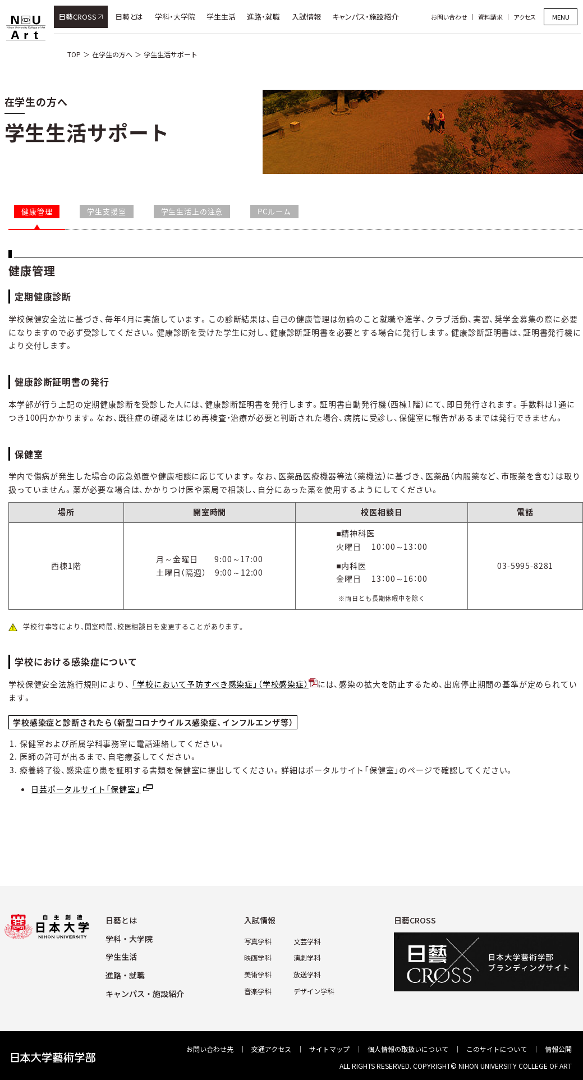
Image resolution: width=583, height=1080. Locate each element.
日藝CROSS (80, 16)
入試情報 (308, 16)
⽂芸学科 (306, 941)
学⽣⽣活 (121, 956)
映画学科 (257, 957)
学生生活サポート (171, 54)
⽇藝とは (121, 920)
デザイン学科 (313, 990)
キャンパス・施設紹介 (367, 16)
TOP (74, 54)
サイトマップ (329, 1049)
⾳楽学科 (257, 990)
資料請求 (492, 16)
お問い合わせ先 (209, 1049)
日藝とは (131, 16)
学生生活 (223, 16)
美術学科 (257, 973)
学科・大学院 (177, 16)
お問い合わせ (451, 16)
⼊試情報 (260, 920)
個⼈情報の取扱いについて (408, 1049)
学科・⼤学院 (129, 938)
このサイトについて (496, 1049)
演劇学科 (306, 957)
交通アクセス (271, 1049)
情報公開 (558, 1049)
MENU (561, 16)
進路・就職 (266, 16)
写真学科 (257, 941)
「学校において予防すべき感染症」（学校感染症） (220, 684)
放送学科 (306, 973)
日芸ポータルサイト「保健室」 (86, 788)
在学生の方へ (112, 54)
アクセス (527, 16)
